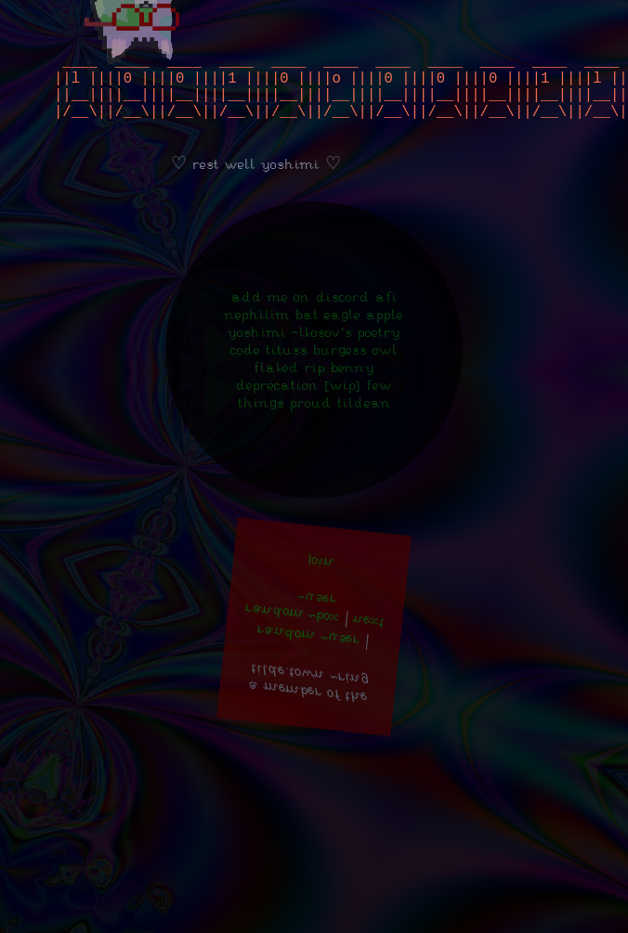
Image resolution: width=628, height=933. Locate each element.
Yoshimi (257, 350)
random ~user (308, 654)
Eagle (342, 333)
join (320, 581)
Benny (352, 386)
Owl (385, 368)
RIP (315, 386)
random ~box (292, 631)
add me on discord (300, 315)
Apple (384, 333)
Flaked (276, 386)
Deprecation (277, 403)
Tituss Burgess (316, 368)
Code (245, 368)
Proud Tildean (340, 421)
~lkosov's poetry (346, 350)
